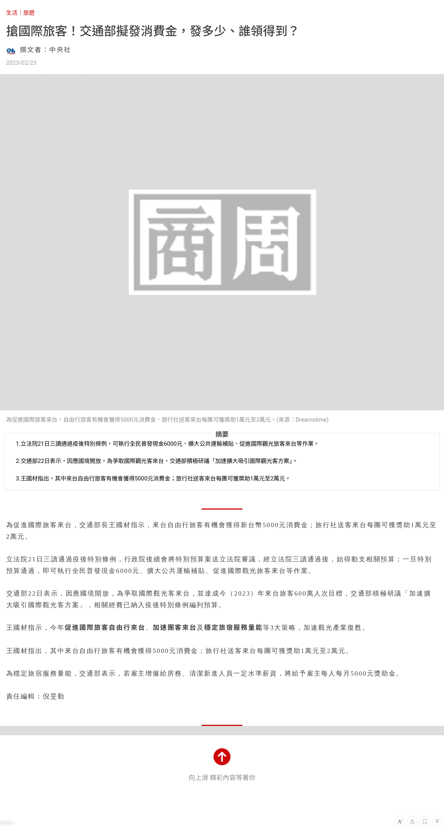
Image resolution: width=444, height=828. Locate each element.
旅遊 (29, 12)
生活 (12, 12)
